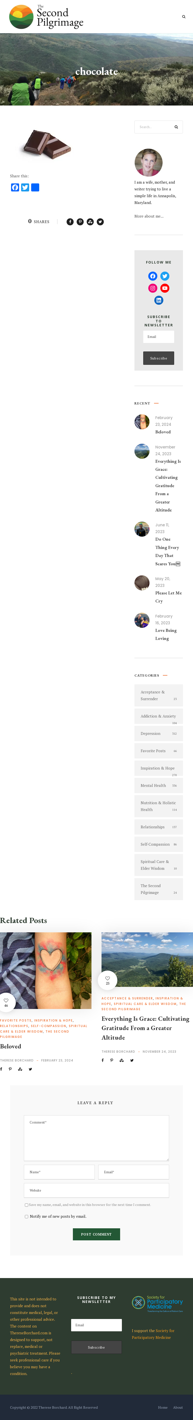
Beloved (163, 432)
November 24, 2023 (159, 1051)
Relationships (14, 1026)
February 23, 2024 (57, 1060)
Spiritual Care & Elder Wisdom (145, 1004)
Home (163, 1407)
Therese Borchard (17, 1060)
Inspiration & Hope (53, 1020)
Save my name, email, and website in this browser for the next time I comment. (90, 1204)
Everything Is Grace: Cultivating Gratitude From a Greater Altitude (168, 485)
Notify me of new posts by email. (58, 1216)
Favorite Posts (16, 1020)
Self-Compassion (48, 1026)
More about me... (149, 216)
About (178, 1407)
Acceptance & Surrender (127, 998)
